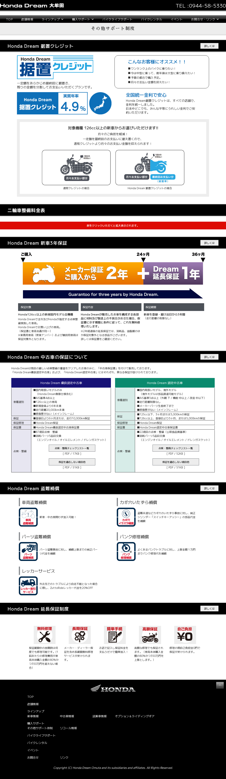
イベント (177, 19)
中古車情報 (67, 716)
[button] (52, 19)
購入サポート (35, 723)
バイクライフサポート (117, 19)
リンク (64, 757)
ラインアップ (35, 711)
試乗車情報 (99, 716)
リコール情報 (68, 728)
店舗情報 (27, 19)
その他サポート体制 (40, 728)
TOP (9, 19)
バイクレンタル (151, 19)
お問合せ (33, 757)
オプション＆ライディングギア (134, 716)
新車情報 (33, 716)
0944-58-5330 (207, 5)
